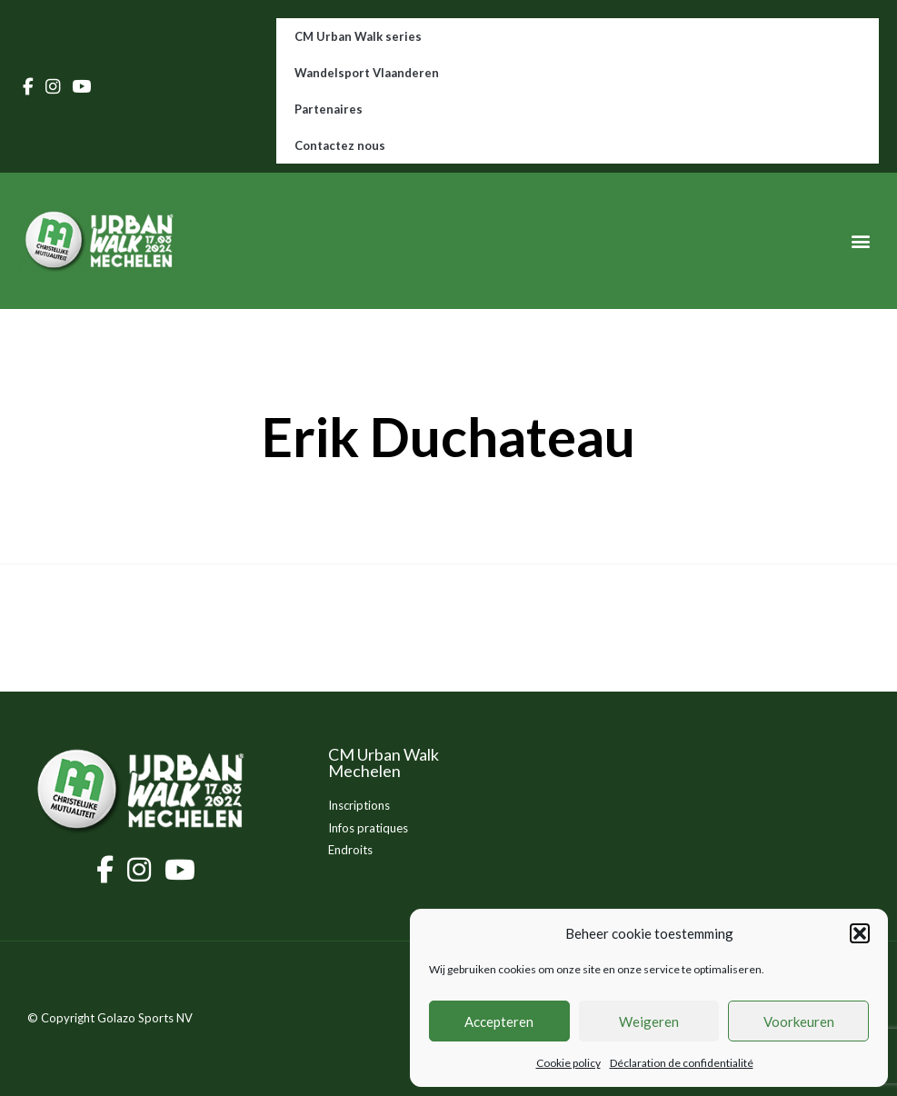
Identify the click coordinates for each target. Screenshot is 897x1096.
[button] (860, 933)
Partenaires (328, 109)
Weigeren (649, 1021)
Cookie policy (568, 1063)
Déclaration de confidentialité (681, 1063)
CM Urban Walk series (358, 36)
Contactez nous (339, 145)
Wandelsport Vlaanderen (366, 72)
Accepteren (498, 1021)
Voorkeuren (798, 1021)
